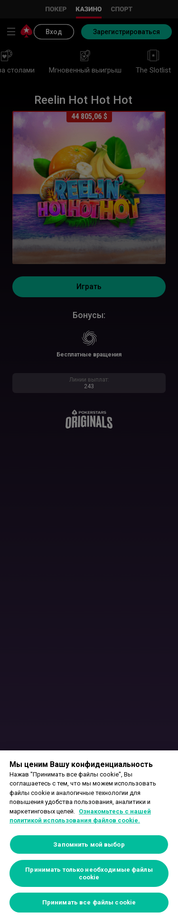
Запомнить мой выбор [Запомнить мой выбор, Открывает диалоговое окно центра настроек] (88, 844)
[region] (89, 836)
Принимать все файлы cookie (89, 902)
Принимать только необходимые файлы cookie (88, 873)
